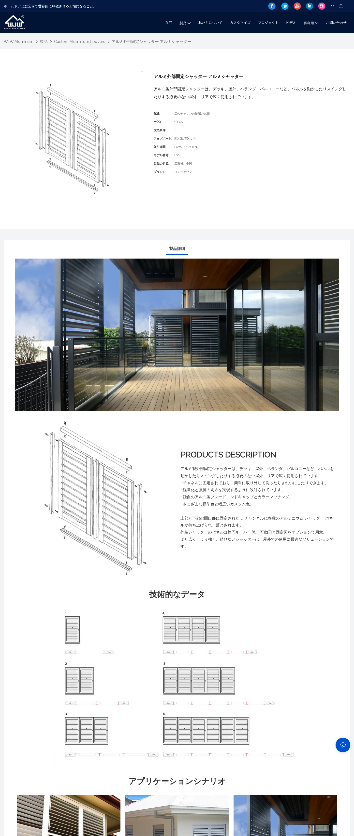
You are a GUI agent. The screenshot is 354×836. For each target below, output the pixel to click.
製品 (44, 41)
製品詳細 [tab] (177, 248)
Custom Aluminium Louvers (79, 41)
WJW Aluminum (18, 41)
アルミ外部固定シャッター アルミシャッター (151, 41)
